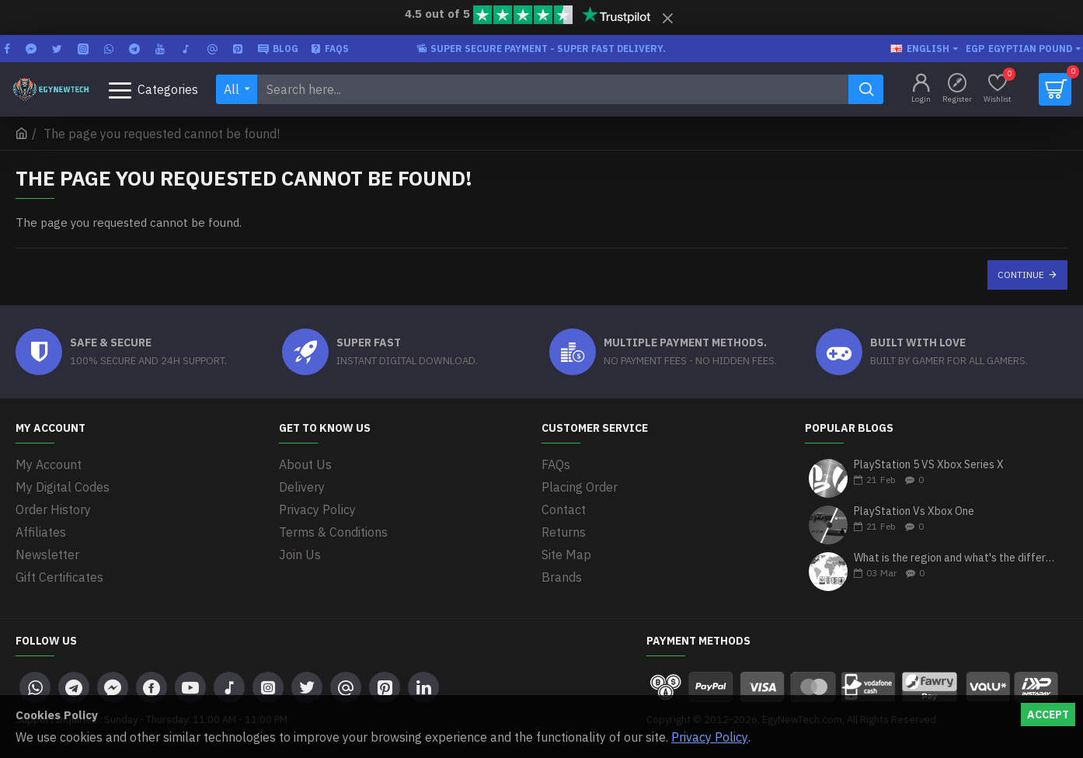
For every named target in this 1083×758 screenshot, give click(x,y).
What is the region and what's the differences (955, 558)
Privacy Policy (709, 737)
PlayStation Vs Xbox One (914, 511)
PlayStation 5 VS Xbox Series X (929, 465)
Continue (1021, 274)
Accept (1048, 714)
